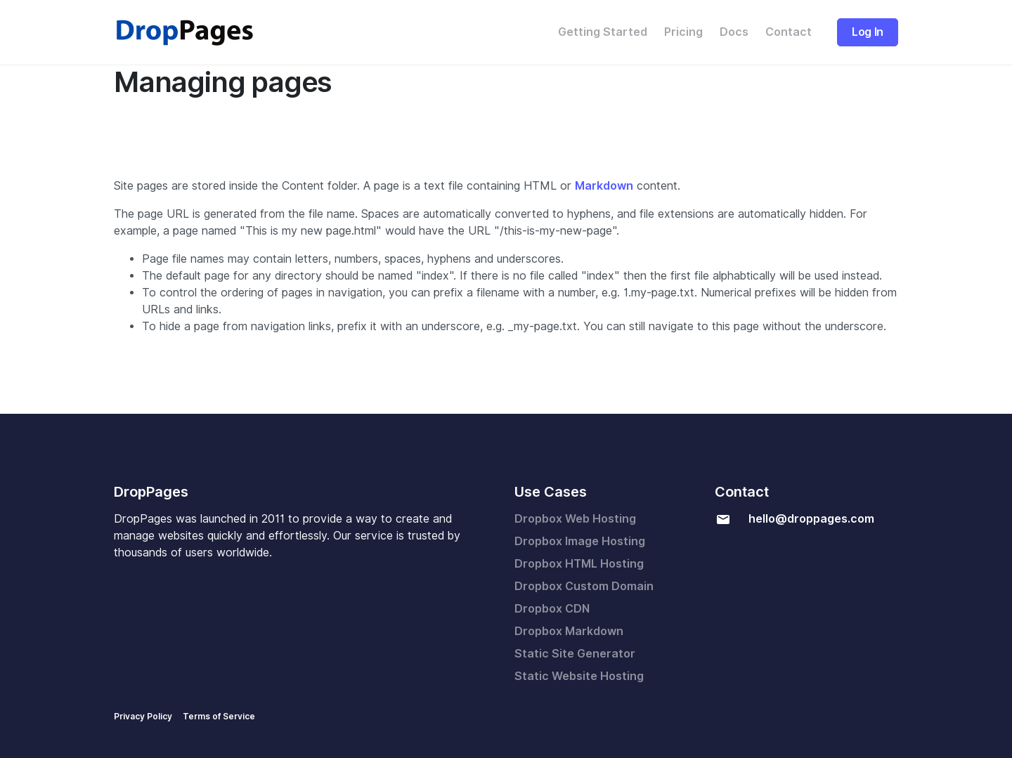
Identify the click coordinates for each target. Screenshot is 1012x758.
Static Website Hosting (579, 676)
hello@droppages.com (811, 518)
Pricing (683, 32)
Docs (734, 32)
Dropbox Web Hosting (575, 518)
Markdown (604, 185)
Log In (867, 32)
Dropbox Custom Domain (584, 586)
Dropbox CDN (552, 608)
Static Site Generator (574, 653)
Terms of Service (219, 716)
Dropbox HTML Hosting (579, 563)
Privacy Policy (143, 716)
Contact (788, 32)
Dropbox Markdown (568, 631)
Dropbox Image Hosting (579, 541)
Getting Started (602, 32)
